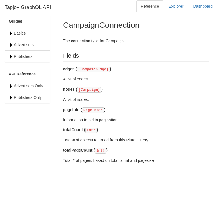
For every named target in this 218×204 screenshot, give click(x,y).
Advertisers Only (28, 86)
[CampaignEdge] (93, 69)
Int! (91, 130)
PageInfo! (93, 110)
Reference (150, 6)
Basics (20, 33)
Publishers (23, 56)
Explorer (176, 6)
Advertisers (24, 44)
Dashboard (203, 6)
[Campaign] (89, 90)
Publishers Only (28, 97)
